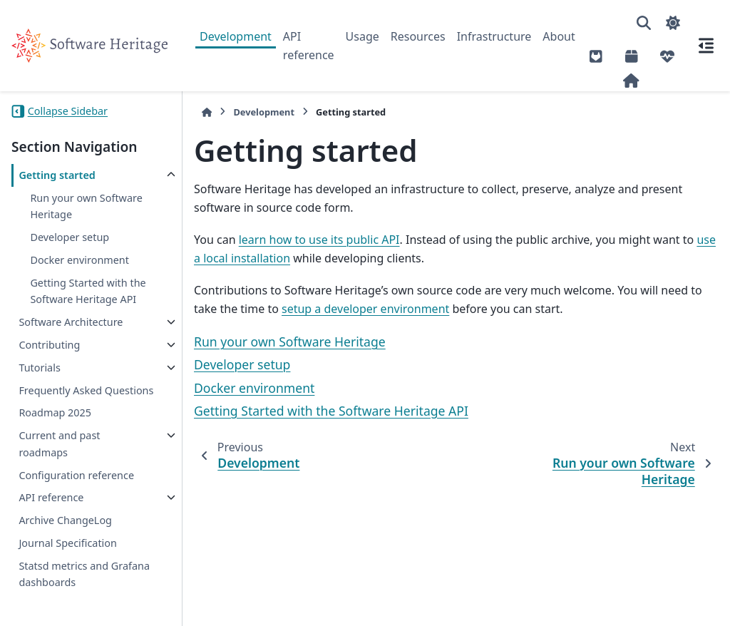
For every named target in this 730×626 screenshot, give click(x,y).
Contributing (49, 345)
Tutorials (39, 367)
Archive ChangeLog (65, 520)
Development (236, 36)
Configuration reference (76, 475)
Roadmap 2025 (55, 412)
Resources (418, 36)
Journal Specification (68, 543)
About (559, 36)
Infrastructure (494, 36)
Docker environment (79, 260)
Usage (362, 36)
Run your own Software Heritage (86, 206)
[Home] (207, 112)
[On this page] (706, 46)
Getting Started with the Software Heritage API (87, 291)
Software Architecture (71, 322)
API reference (308, 46)
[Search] (643, 23)
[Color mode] (673, 23)
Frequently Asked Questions (86, 390)
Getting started (57, 175)
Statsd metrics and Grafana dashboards (84, 574)
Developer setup (69, 237)
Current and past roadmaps (59, 444)
